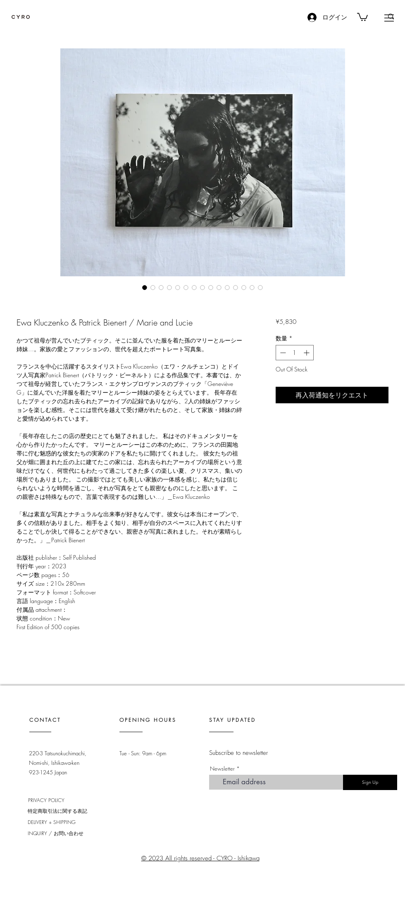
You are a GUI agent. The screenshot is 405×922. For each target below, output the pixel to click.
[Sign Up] (370, 782)
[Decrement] (282, 352)
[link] (362, 16)
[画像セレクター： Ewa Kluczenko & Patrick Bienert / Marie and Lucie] (145, 287)
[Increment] (307, 352)
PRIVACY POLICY (46, 800)
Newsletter (222, 768)
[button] (389, 18)
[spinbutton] (294, 352)
